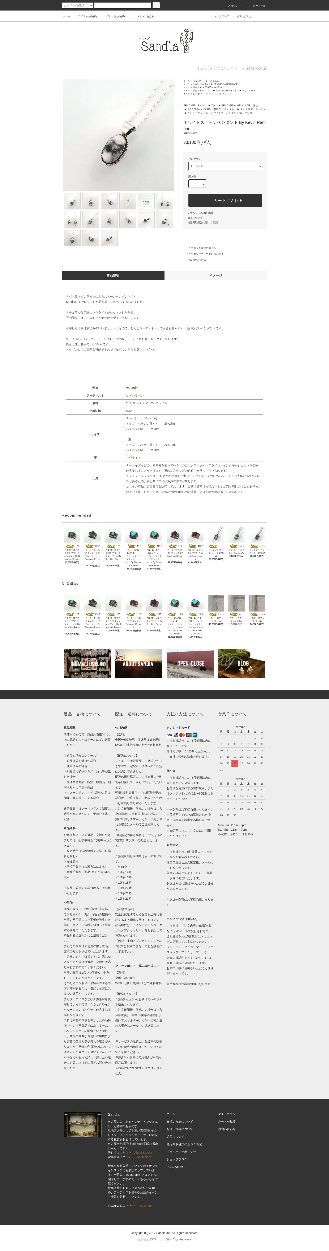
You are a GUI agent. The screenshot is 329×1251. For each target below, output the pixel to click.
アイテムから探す (85, 16)
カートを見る (227, 1121)
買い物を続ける (194, 259)
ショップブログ (217, 16)
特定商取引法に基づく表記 (203, 222)
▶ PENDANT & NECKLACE (224, 84)
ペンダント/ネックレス (222, 94)
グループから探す (113, 16)
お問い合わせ (241, 16)
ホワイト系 (203, 94)
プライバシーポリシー (181, 1151)
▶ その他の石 (212, 81)
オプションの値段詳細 (200, 213)
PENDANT (198, 81)
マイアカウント (228, 1114)
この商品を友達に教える (199, 248)
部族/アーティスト (201, 90)
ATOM (179, 1167)
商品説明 (113, 275)
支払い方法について (180, 1121)
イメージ (215, 275)
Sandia (196, 84)
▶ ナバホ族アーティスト (225, 90)
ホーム (66, 16)
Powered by (164, 1240)
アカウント (232, 5)
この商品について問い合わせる (203, 254)
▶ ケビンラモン (247, 90)
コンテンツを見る (141, 16)
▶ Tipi (205, 84)
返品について (195, 217)
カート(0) (256, 5)
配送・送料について (180, 1129)
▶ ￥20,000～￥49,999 (211, 87)
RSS (170, 1167)
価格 (195, 87)
